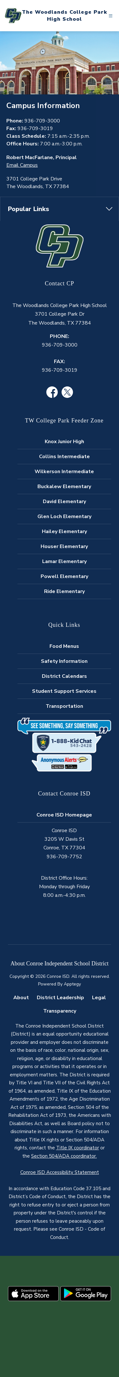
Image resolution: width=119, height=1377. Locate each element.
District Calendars (64, 676)
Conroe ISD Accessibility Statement (59, 1172)
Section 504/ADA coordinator (63, 1156)
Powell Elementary (64, 576)
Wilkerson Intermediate (64, 471)
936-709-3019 (59, 370)
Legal (99, 997)
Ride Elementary (64, 591)
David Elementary (64, 501)
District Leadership (60, 997)
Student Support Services (64, 691)
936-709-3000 (59, 344)
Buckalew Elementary (64, 486)
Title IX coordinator (77, 1148)
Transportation (64, 706)
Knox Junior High (64, 441)
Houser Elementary (64, 546)
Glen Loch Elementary (64, 516)
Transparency (59, 1010)
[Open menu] (110, 15)
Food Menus (64, 646)
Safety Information (64, 661)
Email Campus (22, 165)
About (21, 997)
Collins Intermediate (64, 456)
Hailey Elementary (64, 531)
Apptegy (72, 984)
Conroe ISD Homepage (64, 814)
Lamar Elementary (64, 561)
